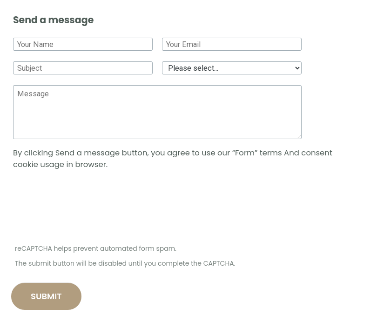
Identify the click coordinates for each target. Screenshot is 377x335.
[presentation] (83, 208)
